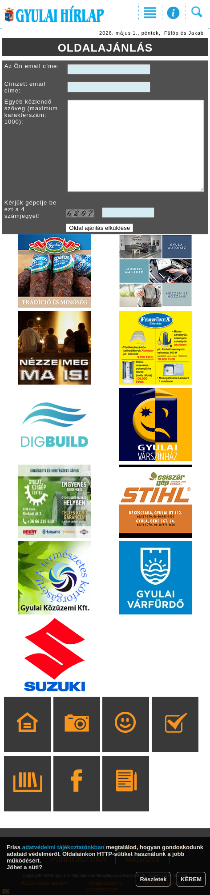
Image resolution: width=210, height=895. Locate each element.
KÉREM (191, 879)
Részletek (153, 879)
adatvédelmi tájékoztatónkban (63, 847)
